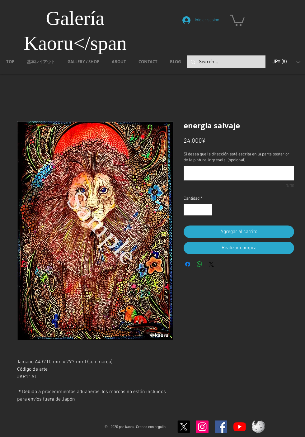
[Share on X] (211, 264)
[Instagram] (202, 426)
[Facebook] (221, 426)
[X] (183, 426)
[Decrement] (188, 209)
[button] (237, 19)
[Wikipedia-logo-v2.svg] (258, 426)
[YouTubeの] (239, 426)
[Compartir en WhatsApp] (199, 264)
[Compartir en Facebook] (187, 264)
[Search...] (225, 61)
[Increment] (207, 209)
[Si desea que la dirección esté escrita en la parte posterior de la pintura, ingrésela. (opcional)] (239, 173)
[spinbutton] (198, 209)
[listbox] (286, 62)
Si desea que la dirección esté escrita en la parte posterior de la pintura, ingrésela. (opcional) (236, 157)
